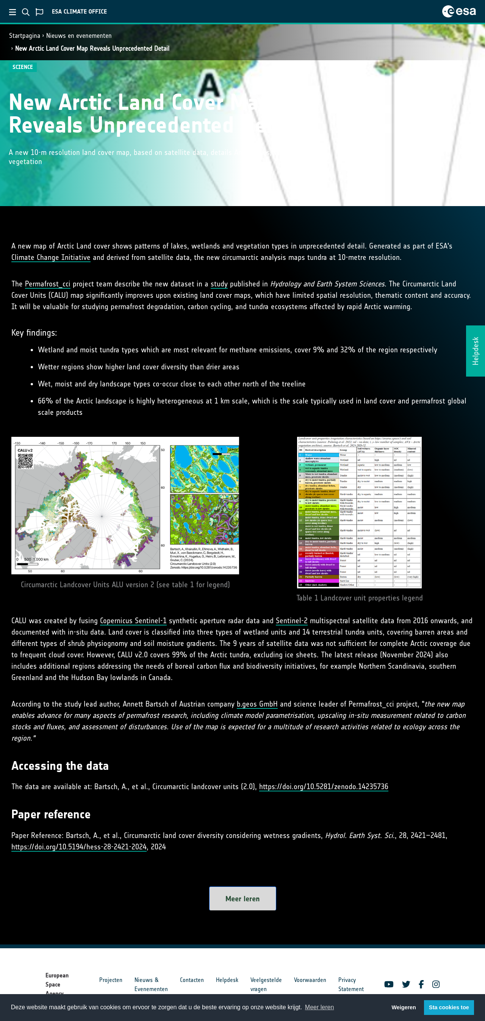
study (219, 283)
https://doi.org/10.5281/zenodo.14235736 (323, 786)
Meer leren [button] (319, 1007)
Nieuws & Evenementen (151, 984)
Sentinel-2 (292, 620)
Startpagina (24, 35)
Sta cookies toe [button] (449, 1007)
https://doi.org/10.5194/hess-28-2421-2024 (79, 846)
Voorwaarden (310, 979)
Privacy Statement (351, 984)
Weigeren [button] (403, 1007)
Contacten (192, 979)
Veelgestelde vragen (266, 984)
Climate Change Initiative (51, 257)
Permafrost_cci (47, 283)
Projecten (110, 979)
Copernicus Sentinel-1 (133, 620)
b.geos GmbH (257, 703)
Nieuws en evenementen (79, 35)
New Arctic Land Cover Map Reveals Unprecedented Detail (92, 48)
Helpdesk (227, 979)
